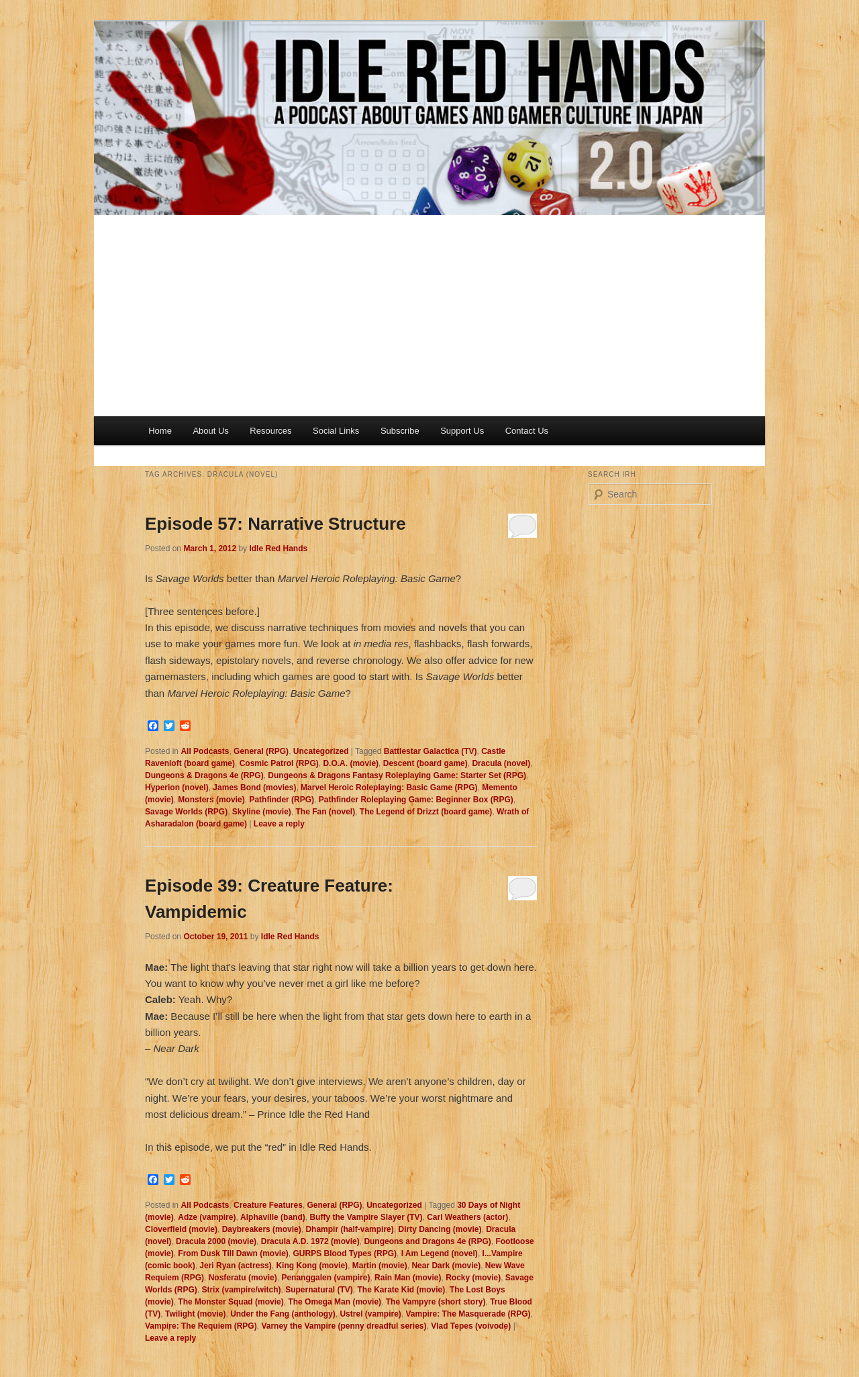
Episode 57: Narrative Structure (275, 524)
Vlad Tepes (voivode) (471, 1326)
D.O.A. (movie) (350, 763)
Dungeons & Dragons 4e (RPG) (204, 775)
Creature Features (268, 1205)
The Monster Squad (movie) (230, 1302)
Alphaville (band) (272, 1217)
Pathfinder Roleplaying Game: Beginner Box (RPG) (416, 799)
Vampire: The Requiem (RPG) (201, 1326)
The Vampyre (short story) (436, 1302)
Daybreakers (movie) (261, 1229)
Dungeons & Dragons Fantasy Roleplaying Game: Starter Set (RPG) (397, 775)
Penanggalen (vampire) (325, 1277)
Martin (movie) (379, 1265)
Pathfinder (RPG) (281, 799)
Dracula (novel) (501, 763)
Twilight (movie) (195, 1314)
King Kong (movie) (312, 1265)
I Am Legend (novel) (439, 1253)
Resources (270, 431)
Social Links (336, 431)
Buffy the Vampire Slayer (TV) (365, 1217)
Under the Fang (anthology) (283, 1314)
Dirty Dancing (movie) (439, 1229)
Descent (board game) (425, 763)
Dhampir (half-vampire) (349, 1229)
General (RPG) (261, 751)
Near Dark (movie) (446, 1265)
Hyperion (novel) (177, 787)
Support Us (462, 431)
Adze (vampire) (207, 1217)
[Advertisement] (429, 316)
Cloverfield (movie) (181, 1229)
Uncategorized (321, 751)
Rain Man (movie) (407, 1277)
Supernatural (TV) (319, 1289)
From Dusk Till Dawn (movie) (233, 1253)
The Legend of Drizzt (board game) (426, 811)
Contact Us (526, 431)
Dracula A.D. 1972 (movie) (310, 1241)
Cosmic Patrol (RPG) (279, 763)
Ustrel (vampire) (370, 1314)
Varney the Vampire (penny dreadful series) (343, 1326)
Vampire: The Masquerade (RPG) (468, 1314)
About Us (210, 431)
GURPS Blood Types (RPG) (345, 1253)
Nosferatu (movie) (243, 1277)
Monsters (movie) (211, 799)
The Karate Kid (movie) (402, 1289)
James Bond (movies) (254, 787)
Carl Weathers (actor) (467, 1217)
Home (160, 431)
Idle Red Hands (278, 548)
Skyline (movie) (261, 811)
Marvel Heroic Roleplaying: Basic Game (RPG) (389, 787)
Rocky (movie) (473, 1277)
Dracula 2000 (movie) (216, 1241)
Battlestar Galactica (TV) (430, 751)
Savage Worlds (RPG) (186, 811)
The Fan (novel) (326, 811)
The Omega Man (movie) (334, 1302)
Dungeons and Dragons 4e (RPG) (427, 1241)
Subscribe (400, 431)
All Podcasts (205, 751)
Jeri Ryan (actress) (235, 1265)
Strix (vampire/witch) (241, 1289)
